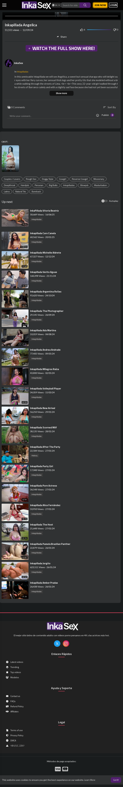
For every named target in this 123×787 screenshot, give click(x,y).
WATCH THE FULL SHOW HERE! (61, 48)
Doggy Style (47, 179)
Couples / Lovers (12, 179)
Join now (100, 5)
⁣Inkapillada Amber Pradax (44, 583)
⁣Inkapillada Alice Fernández (45, 505)
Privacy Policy (14, 735)
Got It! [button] (116, 780)
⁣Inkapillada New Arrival (42, 408)
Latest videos (14, 662)
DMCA (11, 740)
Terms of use (14, 730)
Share (62, 36)
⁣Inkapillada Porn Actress (43, 485)
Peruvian (39, 185)
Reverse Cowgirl (80, 179)
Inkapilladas (22, 71)
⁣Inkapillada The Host (41, 524)
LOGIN (113, 5)
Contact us (13, 696)
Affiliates (12, 711)
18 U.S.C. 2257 (15, 745)
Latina (7, 191)
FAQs (11, 701)
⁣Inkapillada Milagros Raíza (44, 369)
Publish (108, 115)
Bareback (36, 191)
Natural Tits (20, 191)
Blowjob (84, 185)
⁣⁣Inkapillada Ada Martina (43, 330)
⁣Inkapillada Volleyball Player (45, 388)
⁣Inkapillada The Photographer (46, 311)
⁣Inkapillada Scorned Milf (43, 427)
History (34, 455)
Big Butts (53, 185)
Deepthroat (9, 185)
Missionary (99, 179)
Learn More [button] (89, 780)
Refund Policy (15, 706)
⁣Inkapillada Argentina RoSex (45, 291)
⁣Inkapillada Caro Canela (43, 233)
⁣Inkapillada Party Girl (41, 466)
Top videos (13, 672)
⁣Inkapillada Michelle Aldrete (45, 252)
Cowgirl (62, 179)
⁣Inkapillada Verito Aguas (43, 272)
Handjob (25, 185)
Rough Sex (31, 179)
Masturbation (100, 185)
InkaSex (18, 63)
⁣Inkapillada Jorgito (40, 563)
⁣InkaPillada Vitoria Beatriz (44, 210)
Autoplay (113, 201)
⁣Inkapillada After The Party (45, 447)
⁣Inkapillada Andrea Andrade (45, 350)
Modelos (12, 677)
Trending (12, 667)
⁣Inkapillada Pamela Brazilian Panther (50, 544)
